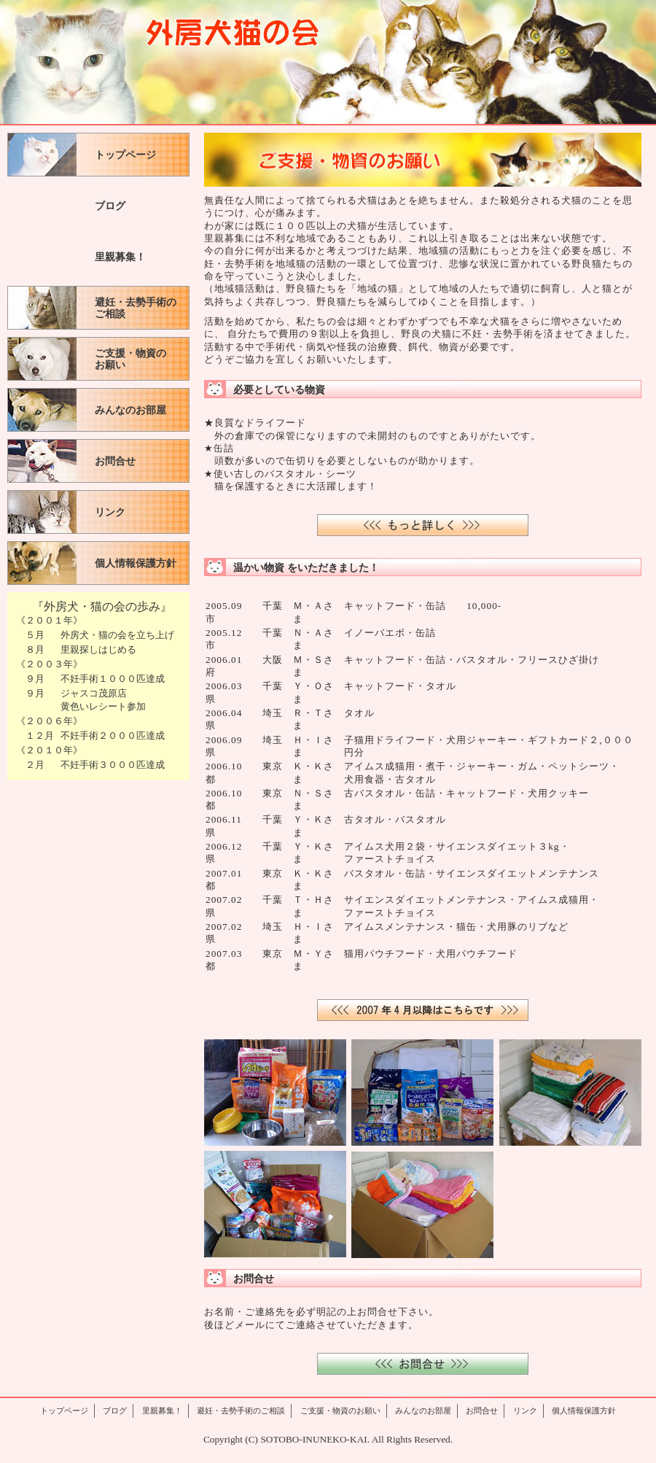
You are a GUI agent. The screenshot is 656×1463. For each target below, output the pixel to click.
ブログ (110, 206)
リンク (110, 512)
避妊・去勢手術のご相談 (135, 308)
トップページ (125, 155)
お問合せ (115, 461)
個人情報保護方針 (135, 563)
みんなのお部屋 (130, 410)
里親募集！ (120, 257)
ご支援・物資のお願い (130, 359)
